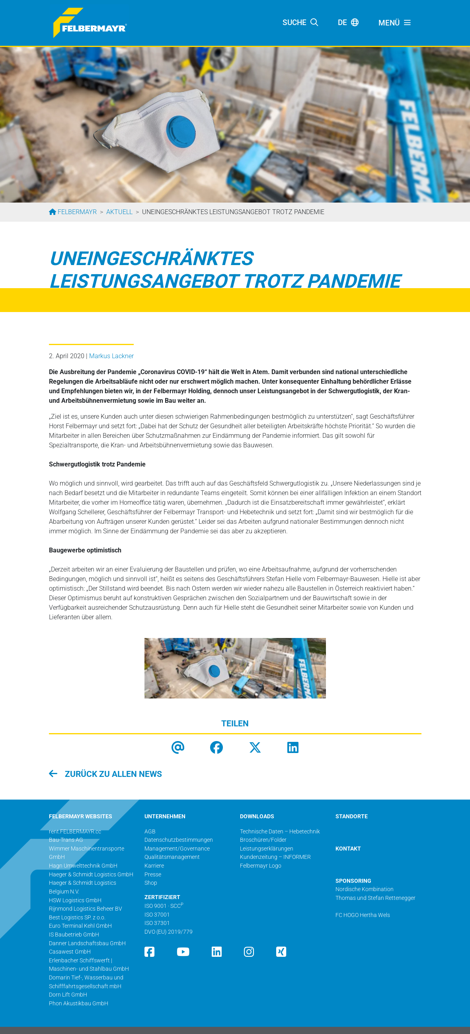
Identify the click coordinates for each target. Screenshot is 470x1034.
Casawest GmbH (70, 951)
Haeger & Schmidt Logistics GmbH (91, 874)
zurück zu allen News (112, 774)
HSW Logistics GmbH (75, 900)
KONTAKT (348, 848)
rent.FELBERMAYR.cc (75, 831)
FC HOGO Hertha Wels (362, 915)
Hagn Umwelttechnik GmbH (83, 865)
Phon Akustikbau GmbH (78, 1003)
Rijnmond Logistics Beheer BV (85, 908)
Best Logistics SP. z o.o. (77, 917)
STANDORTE (351, 816)
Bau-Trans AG (66, 840)
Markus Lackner (111, 356)
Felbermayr (76, 212)
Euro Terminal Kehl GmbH (80, 926)
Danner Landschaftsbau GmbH (87, 943)
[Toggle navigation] (395, 23)
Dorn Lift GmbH (68, 994)
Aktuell (119, 212)
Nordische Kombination (364, 889)
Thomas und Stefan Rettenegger (375, 898)
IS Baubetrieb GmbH (74, 934)
